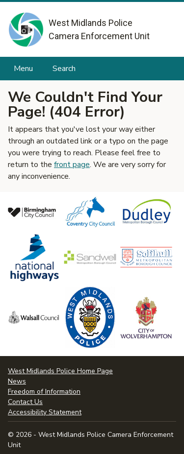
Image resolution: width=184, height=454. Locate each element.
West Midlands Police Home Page (60, 371)
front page (72, 164)
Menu (23, 68)
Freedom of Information (44, 391)
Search (64, 68)
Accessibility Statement (44, 412)
